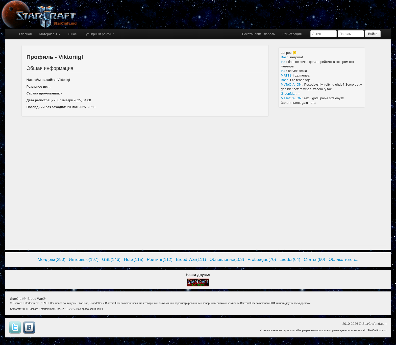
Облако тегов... (343, 259)
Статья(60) (314, 259)
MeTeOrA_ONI (291, 84)
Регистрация (292, 34)
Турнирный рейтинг (99, 34)
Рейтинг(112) (159, 259)
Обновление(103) (227, 259)
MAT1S (286, 75)
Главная (25, 34)
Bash (284, 57)
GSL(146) (111, 259)
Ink (283, 62)
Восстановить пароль (258, 34)
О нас (72, 34)
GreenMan (288, 93)
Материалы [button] (49, 34)
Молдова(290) (51, 259)
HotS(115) (133, 259)
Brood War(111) (191, 259)
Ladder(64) (290, 259)
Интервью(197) (84, 259)
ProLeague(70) (261, 259)
